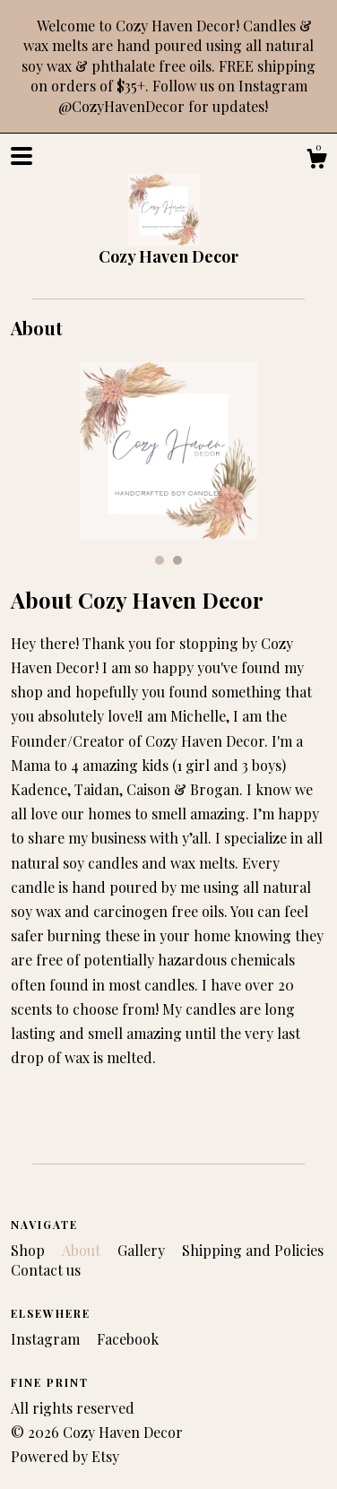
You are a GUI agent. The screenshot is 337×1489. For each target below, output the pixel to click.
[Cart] (316, 161)
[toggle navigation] (21, 156)
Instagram (47, 1338)
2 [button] (177, 560)
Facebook (128, 1338)
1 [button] (159, 560)
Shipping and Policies (253, 1250)
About (83, 1250)
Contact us (46, 1269)
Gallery (142, 1250)
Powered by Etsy (65, 1456)
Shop (29, 1250)
